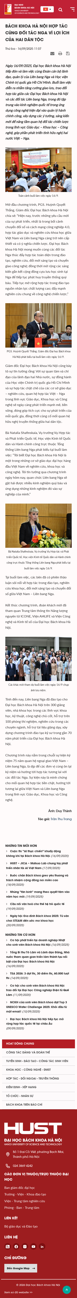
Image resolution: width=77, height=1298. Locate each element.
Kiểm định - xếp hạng (21, 1087)
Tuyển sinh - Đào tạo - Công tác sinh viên (37, 1061)
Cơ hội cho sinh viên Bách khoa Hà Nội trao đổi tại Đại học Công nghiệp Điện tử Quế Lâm (37, 990)
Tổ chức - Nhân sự (19, 1096)
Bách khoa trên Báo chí (24, 1104)
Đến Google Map (21, 1268)
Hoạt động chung (20, 1043)
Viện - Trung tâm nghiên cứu (24, 1201)
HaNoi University (22, 11)
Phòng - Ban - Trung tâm (21, 1207)
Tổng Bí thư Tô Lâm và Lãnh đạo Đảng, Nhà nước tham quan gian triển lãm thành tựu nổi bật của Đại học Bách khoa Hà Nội (37, 957)
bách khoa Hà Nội (24, 8)
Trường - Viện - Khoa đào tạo (25, 1194)
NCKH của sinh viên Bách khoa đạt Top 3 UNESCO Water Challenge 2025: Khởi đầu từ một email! (36, 1007)
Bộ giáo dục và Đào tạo (21, 1226)
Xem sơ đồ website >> (18, 1292)
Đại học (19, 5)
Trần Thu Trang (61, 819)
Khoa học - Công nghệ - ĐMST (28, 1069)
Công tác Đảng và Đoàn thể (28, 1052)
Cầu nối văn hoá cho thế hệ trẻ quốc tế (37, 904)
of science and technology (27, 13)
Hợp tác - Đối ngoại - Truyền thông (32, 1078)
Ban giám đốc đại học (19, 1187)
